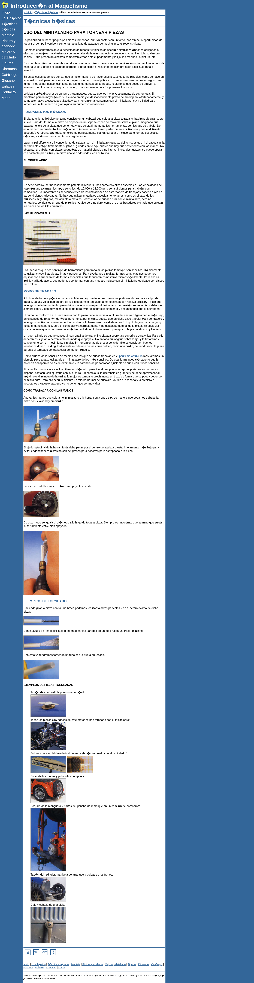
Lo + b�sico (11, 18)
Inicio (6, 12)
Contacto (9, 92)
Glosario (8, 80)
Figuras (7, 63)
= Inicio (28, 12)
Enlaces (8, 86)
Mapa (6, 98)
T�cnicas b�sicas (9, 26)
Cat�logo (9, 75)
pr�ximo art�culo (131, 356)
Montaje (8, 35)
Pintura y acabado (9, 43)
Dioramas (9, 69)
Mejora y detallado (9, 54)
